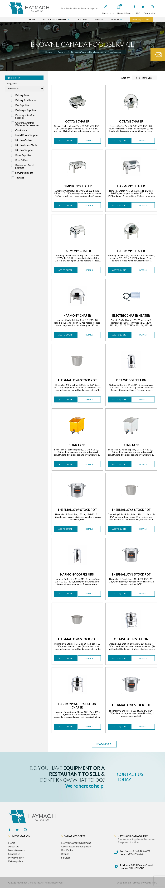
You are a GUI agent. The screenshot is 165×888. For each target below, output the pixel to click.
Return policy (15, 861)
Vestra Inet (150, 882)
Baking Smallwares (25, 100)
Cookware (21, 130)
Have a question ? (141, 19)
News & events (16, 850)
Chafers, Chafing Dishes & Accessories (27, 124)
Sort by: (139, 78)
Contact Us (149, 13)
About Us (108, 13)
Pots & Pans (22, 160)
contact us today (130, 777)
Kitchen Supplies (24, 150)
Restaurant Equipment (56, 19)
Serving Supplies (24, 172)
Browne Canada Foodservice (87, 52)
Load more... (104, 744)
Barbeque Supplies (25, 110)
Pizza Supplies (23, 155)
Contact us (14, 853)
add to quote (65, 140)
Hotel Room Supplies (27, 135)
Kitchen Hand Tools (26, 145)
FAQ (138, 13)
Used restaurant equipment (76, 846)
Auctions (82, 19)
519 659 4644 (131, 853)
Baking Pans (22, 95)
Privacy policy (16, 857)
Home (32, 19)
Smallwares (114, 52)
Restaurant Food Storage (24, 166)
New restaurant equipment (76, 842)
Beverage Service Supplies (24, 116)
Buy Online (67, 850)
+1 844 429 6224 (135, 850)
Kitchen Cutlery (24, 140)
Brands (99, 19)
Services (116, 19)
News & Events (125, 13)
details (89, 140)
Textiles (19, 177)
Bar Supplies (22, 105)
